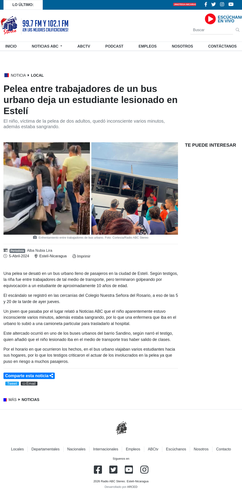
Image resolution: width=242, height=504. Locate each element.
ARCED (132, 487)
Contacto (223, 449)
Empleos (133, 449)
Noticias (45, 46)
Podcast (114, 46)
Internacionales (105, 449)
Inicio (11, 45)
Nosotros (182, 46)
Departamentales (45, 449)
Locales (17, 449)
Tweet (12, 384)
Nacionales (76, 449)
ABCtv (83, 46)
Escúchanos (176, 449)
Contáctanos (222, 46)
